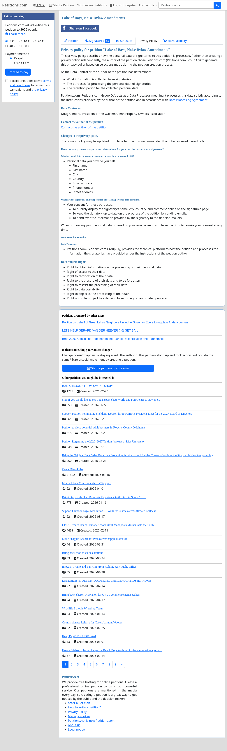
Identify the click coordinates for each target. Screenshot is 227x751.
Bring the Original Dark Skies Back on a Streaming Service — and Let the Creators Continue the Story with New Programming (137, 455)
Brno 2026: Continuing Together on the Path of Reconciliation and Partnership (112, 338)
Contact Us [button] (147, 5)
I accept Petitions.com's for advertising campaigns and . (30, 87)
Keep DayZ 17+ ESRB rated (79, 636)
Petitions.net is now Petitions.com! (91, 721)
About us (74, 725)
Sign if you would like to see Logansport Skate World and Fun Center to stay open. (111, 399)
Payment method (17, 54)
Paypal (18, 58)
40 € (12, 46)
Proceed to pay (18, 72)
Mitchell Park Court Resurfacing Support (86, 483)
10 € (26, 41)
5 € (12, 41)
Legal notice (76, 729)
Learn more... (16, 34)
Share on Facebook (79, 28)
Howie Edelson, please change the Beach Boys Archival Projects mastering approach (112, 650)
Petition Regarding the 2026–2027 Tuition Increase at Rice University (103, 441)
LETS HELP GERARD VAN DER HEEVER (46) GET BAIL (100, 330)
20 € (41, 41)
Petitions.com (14, 5)
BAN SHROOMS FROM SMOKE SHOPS (87, 385)
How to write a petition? (84, 707)
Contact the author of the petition (84, 127)
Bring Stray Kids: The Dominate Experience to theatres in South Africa (104, 497)
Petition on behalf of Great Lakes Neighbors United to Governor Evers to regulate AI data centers (125, 322)
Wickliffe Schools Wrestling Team (82, 608)
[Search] (186, 5)
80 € (26, 46)
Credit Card (22, 63)
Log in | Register (123, 5)
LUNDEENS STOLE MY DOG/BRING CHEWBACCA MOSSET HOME (106, 580)
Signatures (97, 41)
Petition (71, 41)
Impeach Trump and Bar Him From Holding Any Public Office (99, 566)
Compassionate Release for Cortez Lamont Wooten (92, 622)
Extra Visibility (175, 41)
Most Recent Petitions (92, 5)
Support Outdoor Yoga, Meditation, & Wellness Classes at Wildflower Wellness (109, 511)
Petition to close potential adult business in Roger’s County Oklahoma (103, 427)
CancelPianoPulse (72, 469)
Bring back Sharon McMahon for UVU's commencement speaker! (101, 594)
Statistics (124, 41)
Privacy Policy (148, 41)
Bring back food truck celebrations (82, 552)
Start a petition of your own (108, 368)
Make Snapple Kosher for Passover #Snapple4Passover (94, 538)
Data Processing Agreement (188, 100)
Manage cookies (79, 716)
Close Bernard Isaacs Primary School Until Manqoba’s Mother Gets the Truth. (108, 525)
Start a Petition (61, 5)
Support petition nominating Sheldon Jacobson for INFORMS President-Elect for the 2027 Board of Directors (127, 413)
